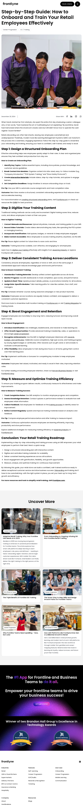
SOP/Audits (32, 777)
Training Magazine (71, 303)
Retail (3, 771)
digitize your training (20, 250)
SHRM (15, 202)
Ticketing (31, 784)
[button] (77, 4)
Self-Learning (33, 771)
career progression (21, 334)
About (3, 801)
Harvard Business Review (62, 371)
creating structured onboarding (34, 199)
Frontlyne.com (62, 199)
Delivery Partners (7, 781)
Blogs (30, 801)
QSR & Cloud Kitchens (9, 774)
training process (56, 405)
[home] (10, 4)
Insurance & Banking (8, 787)
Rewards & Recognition (36, 781)
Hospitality (5, 790)
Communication (61, 781)
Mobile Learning (60, 777)
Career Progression (35, 774)
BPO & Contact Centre (9, 784)
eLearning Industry (60, 250)
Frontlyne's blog (7, 373)
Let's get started (42, 704)
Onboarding (59, 470)
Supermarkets (6, 777)
